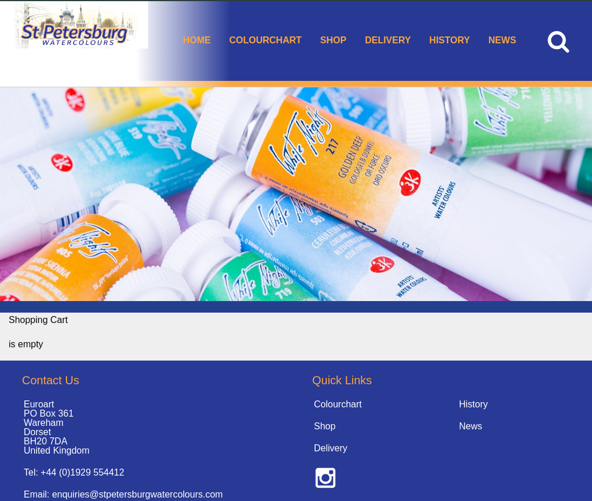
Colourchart (265, 40)
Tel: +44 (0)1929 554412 (74, 472)
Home (196, 40)
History (450, 40)
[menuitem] (196, 41)
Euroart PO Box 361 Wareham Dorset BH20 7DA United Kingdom (57, 427)
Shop (333, 40)
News (502, 40)
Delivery (387, 40)
